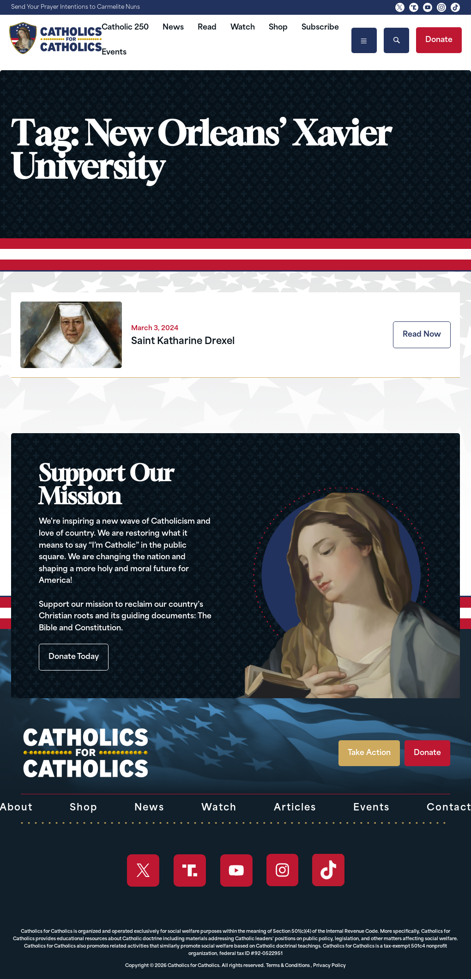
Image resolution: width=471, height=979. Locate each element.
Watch (242, 27)
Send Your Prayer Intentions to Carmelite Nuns (75, 7)
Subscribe (320, 27)
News (173, 27)
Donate (439, 40)
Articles (295, 808)
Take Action (369, 753)
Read (207, 27)
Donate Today (73, 657)
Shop (278, 27)
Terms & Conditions (288, 965)
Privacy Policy (329, 965)
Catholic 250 (125, 27)
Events (114, 52)
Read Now (422, 334)
